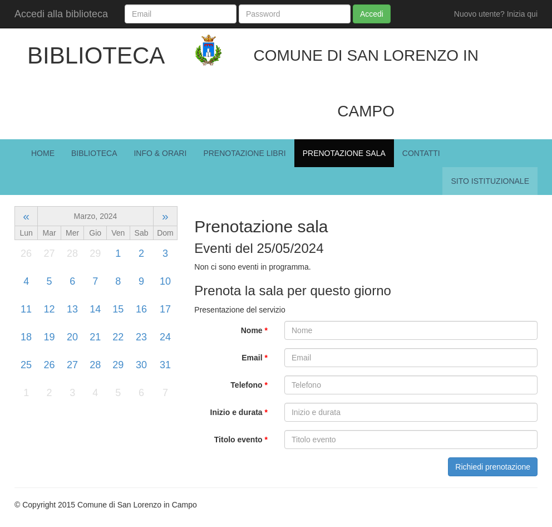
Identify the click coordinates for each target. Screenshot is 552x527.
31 (165, 364)
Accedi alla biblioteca (61, 13)
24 (165, 337)
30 (141, 364)
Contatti (421, 153)
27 (72, 364)
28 (95, 364)
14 (95, 309)
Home (43, 153)
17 (165, 309)
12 (49, 309)
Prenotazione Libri (244, 153)
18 (26, 337)
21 (95, 337)
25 (26, 364)
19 (49, 337)
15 (118, 309)
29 (118, 364)
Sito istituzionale (490, 181)
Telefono (249, 384)
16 (141, 309)
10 (165, 281)
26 (49, 364)
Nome (254, 330)
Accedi (371, 13)
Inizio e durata (239, 412)
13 (72, 309)
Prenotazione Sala (344, 153)
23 (141, 337)
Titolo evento (241, 439)
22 (118, 337)
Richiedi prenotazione (492, 466)
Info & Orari (160, 153)
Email (254, 357)
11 (26, 309)
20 (72, 337)
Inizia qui (522, 13)
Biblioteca (94, 153)
